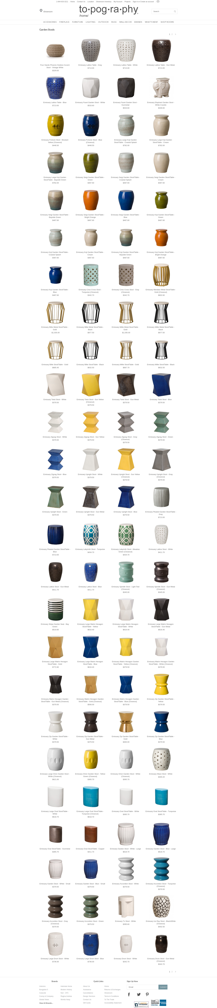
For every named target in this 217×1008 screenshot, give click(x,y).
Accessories (50, 22)
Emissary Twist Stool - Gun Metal (125, 399)
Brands (138, 22)
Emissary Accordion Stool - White (125, 884)
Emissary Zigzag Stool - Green (160, 437)
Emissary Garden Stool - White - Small (54, 884)
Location (90, 2)
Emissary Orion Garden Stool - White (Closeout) (125, 775)
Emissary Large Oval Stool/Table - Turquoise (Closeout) (90, 812)
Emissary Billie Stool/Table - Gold (55, 364)
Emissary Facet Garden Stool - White (90, 102)
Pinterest (147, 994)
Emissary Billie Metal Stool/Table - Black (90, 328)
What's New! (151, 22)
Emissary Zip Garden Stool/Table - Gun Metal (90, 737)
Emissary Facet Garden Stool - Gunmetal (125, 103)
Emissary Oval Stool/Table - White (125, 811)
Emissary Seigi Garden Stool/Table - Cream (160, 178)
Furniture (77, 22)
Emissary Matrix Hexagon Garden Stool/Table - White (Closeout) (160, 663)
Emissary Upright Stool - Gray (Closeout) (161, 475)
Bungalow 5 (43, 990)
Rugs (114, 22)
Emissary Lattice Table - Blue (54, 102)
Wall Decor (125, 22)
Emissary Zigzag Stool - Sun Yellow (90, 437)
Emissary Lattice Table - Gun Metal (161, 65)
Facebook (129, 994)
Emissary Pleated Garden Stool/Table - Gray (160, 513)
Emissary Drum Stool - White (125, 959)
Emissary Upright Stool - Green (54, 512)
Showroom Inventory (103, 2)
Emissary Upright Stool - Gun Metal (90, 512)
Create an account (147, 2)
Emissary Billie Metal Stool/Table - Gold (55, 328)
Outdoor (103, 22)
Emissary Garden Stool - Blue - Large (161, 849)
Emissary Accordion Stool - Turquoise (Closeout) (161, 885)
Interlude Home (66, 986)
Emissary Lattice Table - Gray (90, 65)
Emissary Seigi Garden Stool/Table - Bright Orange (90, 216)
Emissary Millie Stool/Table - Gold (125, 364)
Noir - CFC (65, 993)
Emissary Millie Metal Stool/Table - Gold (125, 328)
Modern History (66, 990)
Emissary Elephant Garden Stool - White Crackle (160, 103)
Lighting (90, 22)
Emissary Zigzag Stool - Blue (54, 474)
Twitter (139, 994)
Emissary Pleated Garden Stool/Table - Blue (54, 550)
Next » (175, 972)
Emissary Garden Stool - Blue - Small (90, 884)
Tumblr (166, 994)
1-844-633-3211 (62, 2)
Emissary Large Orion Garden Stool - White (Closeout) (55, 775)
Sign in (135, 2)
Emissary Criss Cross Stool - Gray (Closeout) (125, 291)
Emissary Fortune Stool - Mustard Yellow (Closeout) (55, 141)
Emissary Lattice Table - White (125, 65)
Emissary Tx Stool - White (125, 921)
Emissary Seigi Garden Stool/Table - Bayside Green (54, 216)
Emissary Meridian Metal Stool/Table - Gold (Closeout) (161, 291)
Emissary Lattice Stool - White (161, 549)
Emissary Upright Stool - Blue (125, 512)
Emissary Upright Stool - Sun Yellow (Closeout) (125, 475)
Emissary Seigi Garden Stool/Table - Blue (125, 216)
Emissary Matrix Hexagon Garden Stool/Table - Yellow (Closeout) (125, 663)
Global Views (44, 1000)
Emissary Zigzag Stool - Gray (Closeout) (125, 438)
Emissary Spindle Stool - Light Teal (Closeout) (125, 588)
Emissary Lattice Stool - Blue (90, 587)
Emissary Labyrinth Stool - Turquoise (90, 549)
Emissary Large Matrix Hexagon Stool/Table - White (125, 625)
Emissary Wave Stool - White (160, 774)
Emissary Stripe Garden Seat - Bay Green (55, 625)
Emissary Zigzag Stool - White (55, 437)
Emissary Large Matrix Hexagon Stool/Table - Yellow (90, 625)
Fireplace (64, 22)
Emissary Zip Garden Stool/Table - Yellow (161, 700)
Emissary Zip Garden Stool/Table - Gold (125, 737)
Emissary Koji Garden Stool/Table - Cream (90, 253)
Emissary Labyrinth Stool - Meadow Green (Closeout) (125, 550)
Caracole (42, 993)
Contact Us (80, 2)
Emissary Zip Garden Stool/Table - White (55, 737)
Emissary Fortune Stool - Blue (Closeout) (90, 141)
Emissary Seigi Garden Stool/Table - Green (90, 178)
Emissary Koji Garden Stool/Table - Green (161, 216)
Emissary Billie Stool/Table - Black (90, 364)
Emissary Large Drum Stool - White (55, 959)
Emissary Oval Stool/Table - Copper (90, 849)
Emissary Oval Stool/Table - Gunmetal (55, 849)
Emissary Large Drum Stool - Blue (90, 959)
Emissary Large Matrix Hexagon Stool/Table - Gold (55, 663)
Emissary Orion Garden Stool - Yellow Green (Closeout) (90, 775)
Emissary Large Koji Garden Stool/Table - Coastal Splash (125, 141)
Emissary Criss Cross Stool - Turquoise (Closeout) (90, 291)
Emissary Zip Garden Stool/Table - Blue (161, 737)
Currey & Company (46, 996)
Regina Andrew (66, 996)
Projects (127, 2)
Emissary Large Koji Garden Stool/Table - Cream (160, 141)
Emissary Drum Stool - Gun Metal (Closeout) (160, 960)
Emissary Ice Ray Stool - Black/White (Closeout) (161, 922)
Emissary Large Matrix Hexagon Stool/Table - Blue (90, 663)
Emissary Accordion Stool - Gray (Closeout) (55, 922)
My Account (117, 2)
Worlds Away (65, 1000)
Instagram (156, 994)
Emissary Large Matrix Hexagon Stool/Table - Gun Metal (161, 625)
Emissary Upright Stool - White (90, 474)
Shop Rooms (167, 22)
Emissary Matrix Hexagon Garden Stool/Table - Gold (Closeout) (90, 700)
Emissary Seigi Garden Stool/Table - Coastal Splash (125, 178)
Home (72, 2)
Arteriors (42, 986)
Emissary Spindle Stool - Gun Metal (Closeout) (161, 588)
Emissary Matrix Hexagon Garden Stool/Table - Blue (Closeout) (125, 700)
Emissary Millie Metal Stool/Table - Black (161, 328)
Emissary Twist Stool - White (54, 399)
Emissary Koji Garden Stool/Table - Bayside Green (126, 253)
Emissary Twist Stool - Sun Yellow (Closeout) (90, 400)
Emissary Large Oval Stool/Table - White (55, 812)
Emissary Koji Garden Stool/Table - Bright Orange (161, 253)
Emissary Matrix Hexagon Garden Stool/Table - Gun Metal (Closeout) (55, 700)
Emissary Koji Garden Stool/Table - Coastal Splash (55, 253)
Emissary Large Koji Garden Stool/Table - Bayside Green (55, 178)
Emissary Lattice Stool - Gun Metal (55, 587)
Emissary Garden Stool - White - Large (125, 849)
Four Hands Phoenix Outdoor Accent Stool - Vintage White (55, 66)
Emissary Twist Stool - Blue (161, 399)
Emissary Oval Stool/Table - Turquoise (160, 811)
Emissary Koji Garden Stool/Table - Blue (55, 291)
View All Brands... (46, 1003)
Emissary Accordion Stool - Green (90, 921)
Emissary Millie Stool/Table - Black (161, 364)
